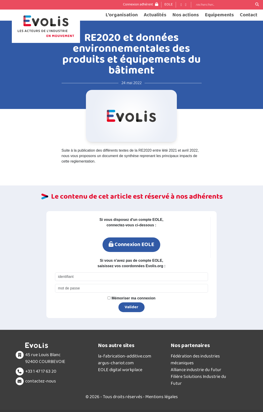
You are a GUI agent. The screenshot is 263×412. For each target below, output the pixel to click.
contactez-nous (40, 381)
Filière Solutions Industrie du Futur (198, 380)
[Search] (223, 5)
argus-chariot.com (116, 363)
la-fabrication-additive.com (124, 356)
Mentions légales (161, 396)
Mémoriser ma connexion (131, 298)
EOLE (168, 4)
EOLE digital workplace (120, 369)
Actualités (155, 15)
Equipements (219, 15)
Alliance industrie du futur (196, 369)
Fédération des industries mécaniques (195, 360)
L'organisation (121, 15)
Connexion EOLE (131, 244)
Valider (131, 307)
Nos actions (185, 15)
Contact (248, 15)
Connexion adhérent (140, 4)
